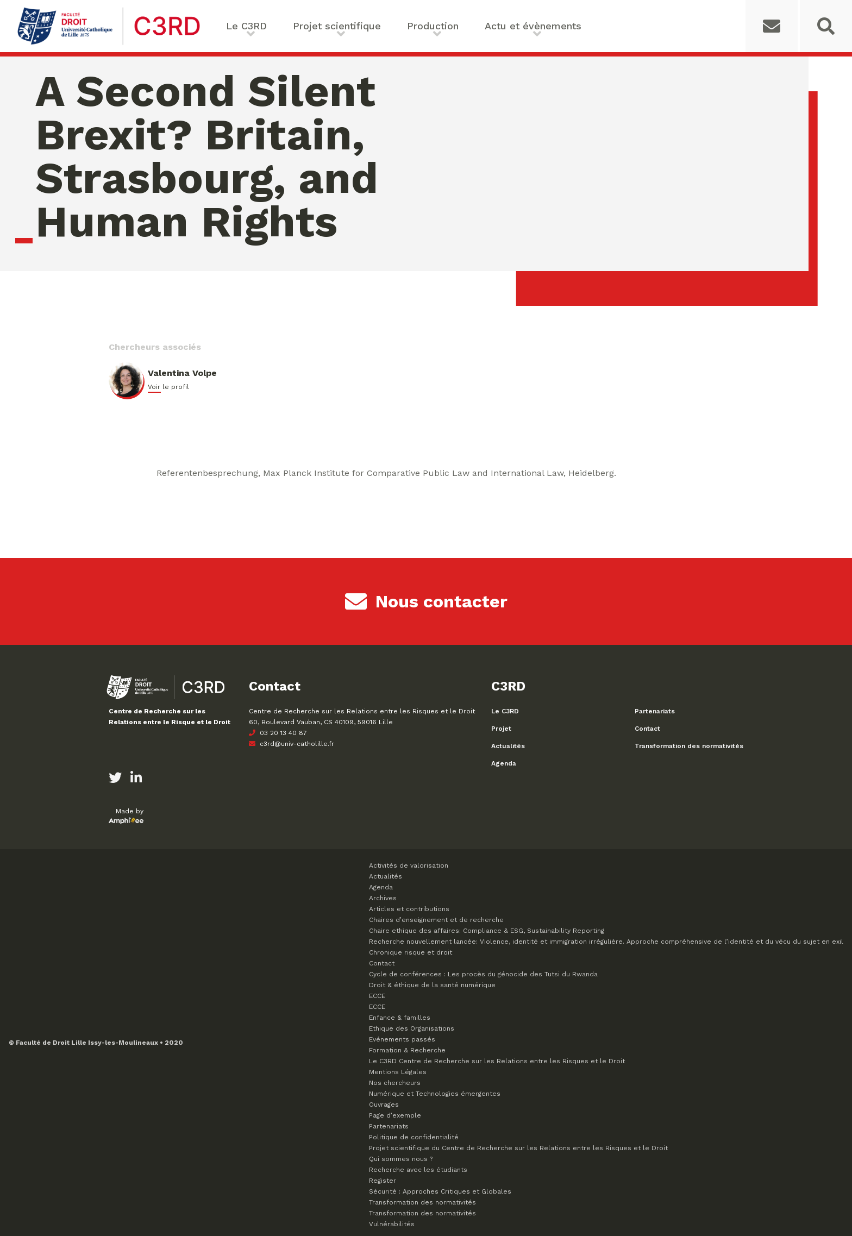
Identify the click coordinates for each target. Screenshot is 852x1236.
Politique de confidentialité (414, 1137)
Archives (383, 898)
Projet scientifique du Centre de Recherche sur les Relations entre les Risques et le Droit (518, 1148)
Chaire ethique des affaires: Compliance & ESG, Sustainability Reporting (486, 930)
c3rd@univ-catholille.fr (291, 744)
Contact (647, 728)
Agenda (503, 763)
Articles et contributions (409, 909)
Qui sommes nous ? (401, 1159)
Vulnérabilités (392, 1224)
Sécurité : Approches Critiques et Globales (440, 1191)
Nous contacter (426, 601)
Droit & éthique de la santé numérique (432, 985)
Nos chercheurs (395, 1083)
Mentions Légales (398, 1072)
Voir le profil (168, 387)
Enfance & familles (399, 1017)
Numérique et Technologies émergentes (434, 1093)
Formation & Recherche (407, 1050)
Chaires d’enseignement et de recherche (436, 920)
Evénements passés (402, 1039)
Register (382, 1180)
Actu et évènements (533, 26)
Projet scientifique (337, 26)
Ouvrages (384, 1104)
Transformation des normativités (689, 746)
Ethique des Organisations (411, 1028)
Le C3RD (246, 26)
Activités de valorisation (408, 865)
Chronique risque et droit (410, 952)
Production (433, 26)
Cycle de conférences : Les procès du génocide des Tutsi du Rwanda (483, 974)
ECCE (377, 996)
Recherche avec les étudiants (418, 1170)
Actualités (508, 746)
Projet (501, 728)
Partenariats (655, 711)
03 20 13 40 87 (278, 733)
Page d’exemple (395, 1115)
